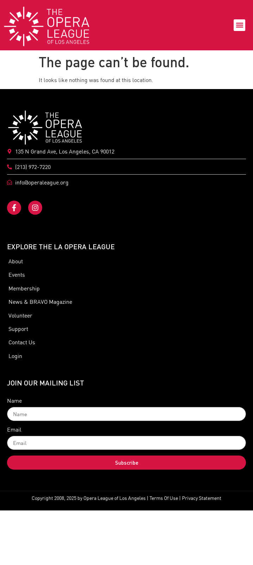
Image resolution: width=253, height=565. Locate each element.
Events (16, 274)
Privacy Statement (201, 498)
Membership (23, 288)
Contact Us (21, 342)
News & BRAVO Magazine (39, 301)
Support (17, 328)
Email (14, 430)
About (15, 261)
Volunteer (19, 315)
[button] (239, 25)
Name (14, 401)
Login (14, 355)
